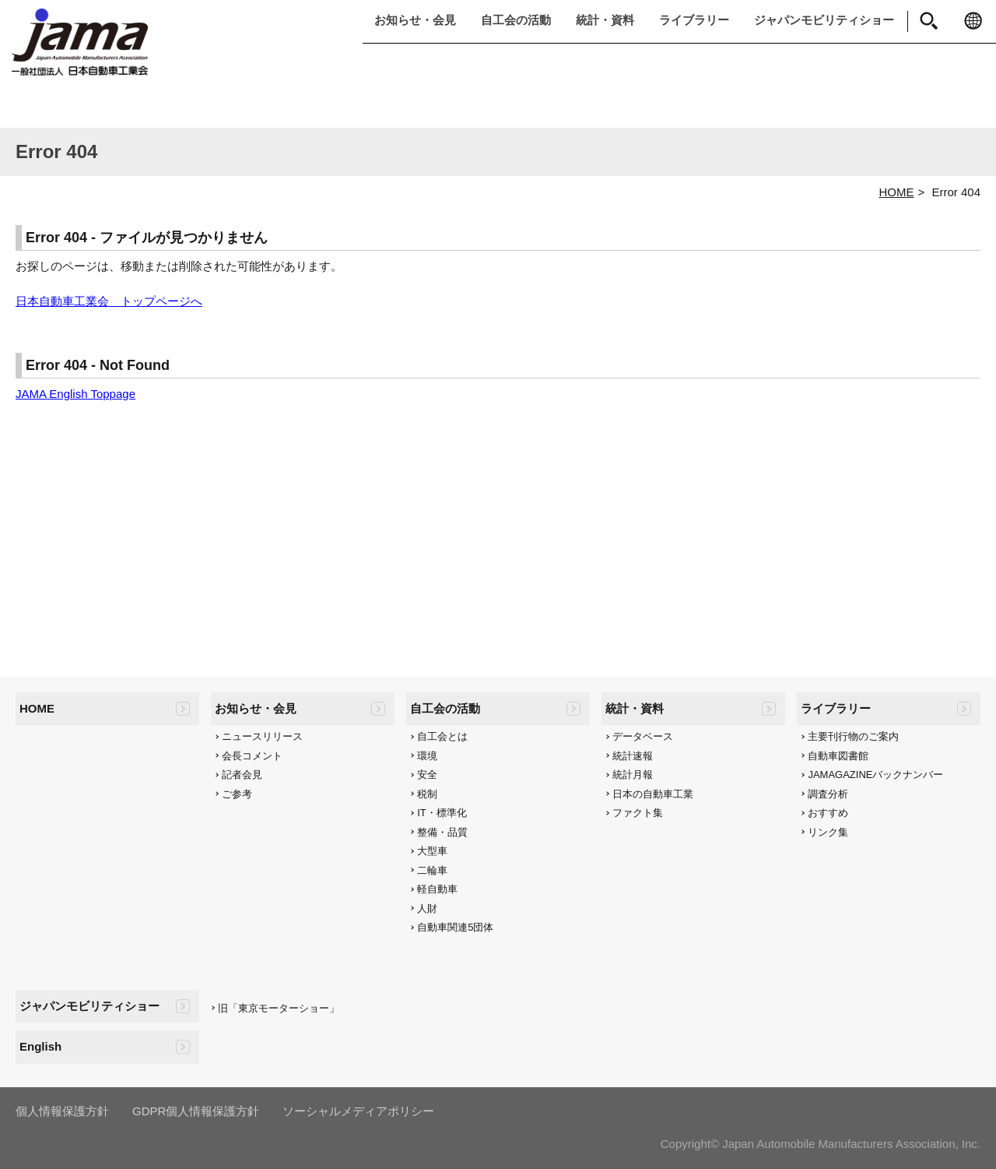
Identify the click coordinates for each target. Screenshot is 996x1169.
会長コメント (252, 756)
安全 (427, 774)
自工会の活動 (516, 19)
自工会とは (442, 736)
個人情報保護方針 (62, 1111)
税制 (427, 794)
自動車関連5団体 (455, 927)
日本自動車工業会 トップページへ (109, 301)
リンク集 (828, 832)
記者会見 (242, 774)
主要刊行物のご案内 (853, 736)
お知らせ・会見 (415, 19)
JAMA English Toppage (75, 393)
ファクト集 (637, 813)
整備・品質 (442, 832)
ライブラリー (694, 19)
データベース (642, 736)
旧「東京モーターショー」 (278, 1008)
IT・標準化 (442, 813)
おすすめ (828, 813)
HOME (896, 192)
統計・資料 (605, 19)
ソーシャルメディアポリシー (358, 1111)
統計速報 (632, 756)
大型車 (432, 851)
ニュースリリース (262, 736)
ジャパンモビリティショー (824, 19)
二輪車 (432, 870)
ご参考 (237, 794)
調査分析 (828, 794)
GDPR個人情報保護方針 (195, 1111)
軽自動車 (437, 889)
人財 (427, 908)
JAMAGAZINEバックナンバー (875, 774)
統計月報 (632, 774)
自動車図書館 (838, 756)
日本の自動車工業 (652, 794)
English (40, 1046)
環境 (427, 756)
